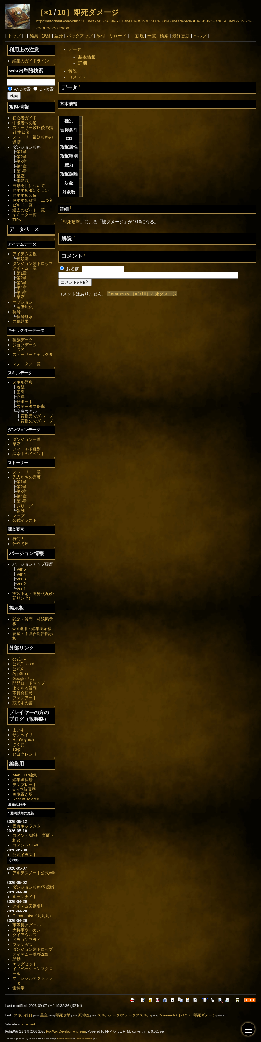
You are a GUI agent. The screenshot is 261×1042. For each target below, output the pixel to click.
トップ (14, 35)
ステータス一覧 (26, 364)
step (16, 749)
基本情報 (87, 57)
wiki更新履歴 (24, 789)
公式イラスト (24, 520)
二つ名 (18, 349)
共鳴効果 (20, 321)
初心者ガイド (24, 118)
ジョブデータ (24, 344)
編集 (34, 35)
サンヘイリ (22, 735)
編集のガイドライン (30, 61)
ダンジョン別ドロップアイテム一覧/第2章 (32, 952)
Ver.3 (21, 579)
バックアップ (80, 35)
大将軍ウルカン (26, 930)
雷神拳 (18, 988)
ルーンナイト (24, 896)
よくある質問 (24, 688)
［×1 (44, 12)
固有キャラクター (28, 826)
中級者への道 (24, 122)
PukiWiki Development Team (66, 1031)
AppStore (20, 673)
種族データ (22, 339)
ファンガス (22, 944)
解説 (72, 70)
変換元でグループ (37, 416)
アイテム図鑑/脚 (27, 906)
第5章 (22, 171)
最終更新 (181, 35)
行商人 (18, 538)
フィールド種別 (26, 449)
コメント (77, 76)
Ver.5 (21, 569)
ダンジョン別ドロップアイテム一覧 (32, 266)
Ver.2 (21, 584)
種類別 (23, 258)
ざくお (18, 744)
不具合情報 (22, 693)
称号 (16, 311)
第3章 (22, 161)
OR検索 (43, 89)
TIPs (16, 219)
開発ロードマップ (28, 683)
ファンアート (24, 697)
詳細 (82, 62)
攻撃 (21, 387)
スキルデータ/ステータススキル (124, 1015)
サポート (25, 401)
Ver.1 (21, 588)
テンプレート (24, 784)
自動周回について (28, 185)
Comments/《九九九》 (32, 915)
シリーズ (25, 506)
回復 (21, 392)
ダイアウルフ (24, 934)
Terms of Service (83, 1038)
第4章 (22, 166)
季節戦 (23, 180)
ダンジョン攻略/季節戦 (33, 887)
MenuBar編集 (24, 775)
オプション (22, 302)
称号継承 (25, 316)
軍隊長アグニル (26, 925)
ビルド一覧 (22, 205)
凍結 (46, 35)
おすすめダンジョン (30, 190)
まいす (18, 730)
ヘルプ (199, 35)
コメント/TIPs (25, 845)
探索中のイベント (28, 453)
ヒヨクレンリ (24, 754)
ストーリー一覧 (26, 472)
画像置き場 (22, 794)
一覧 (151, 35)
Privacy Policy (64, 1038)
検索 (164, 35)
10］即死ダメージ (88, 12)
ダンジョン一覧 (26, 439)
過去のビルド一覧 (28, 210)
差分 (58, 35)
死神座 (84, 1015)
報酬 (21, 510)
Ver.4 (21, 574)
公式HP (19, 659)
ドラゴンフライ (26, 939)
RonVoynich (23, 739)
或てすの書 (22, 702)
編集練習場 (22, 779)
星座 (21, 176)
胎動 (16, 959)
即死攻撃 (71, 221)
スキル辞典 (22, 382)
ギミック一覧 (24, 214)
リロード (117, 35)
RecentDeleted (25, 799)
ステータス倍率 (31, 406)
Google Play (23, 678)
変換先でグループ (37, 421)
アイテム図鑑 (24, 254)
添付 (101, 35)
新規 (139, 35)
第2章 (22, 156)
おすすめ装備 (24, 195)
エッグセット (24, 964)
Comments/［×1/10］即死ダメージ (142, 293)
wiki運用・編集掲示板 (32, 628)
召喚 (21, 396)
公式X (17, 669)
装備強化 (25, 307)
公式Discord (23, 664)
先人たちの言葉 (26, 477)
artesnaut (28, 1024)
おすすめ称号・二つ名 (32, 200)
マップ (18, 515)
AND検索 (19, 89)
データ (74, 49)
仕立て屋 (20, 543)
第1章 (22, 151)
